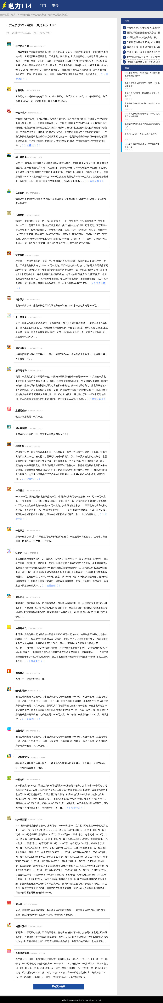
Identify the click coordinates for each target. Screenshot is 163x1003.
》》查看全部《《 (31, 145)
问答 (43, 5)
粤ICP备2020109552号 (94, 1000)
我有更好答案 (58, 986)
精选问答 (25, 14)
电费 (55, 5)
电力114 (15, 14)
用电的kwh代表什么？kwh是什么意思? (141, 134)
